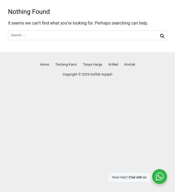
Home (44, 64)
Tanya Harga (92, 64)
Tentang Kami (66, 64)
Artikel (113, 64)
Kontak (129, 64)
